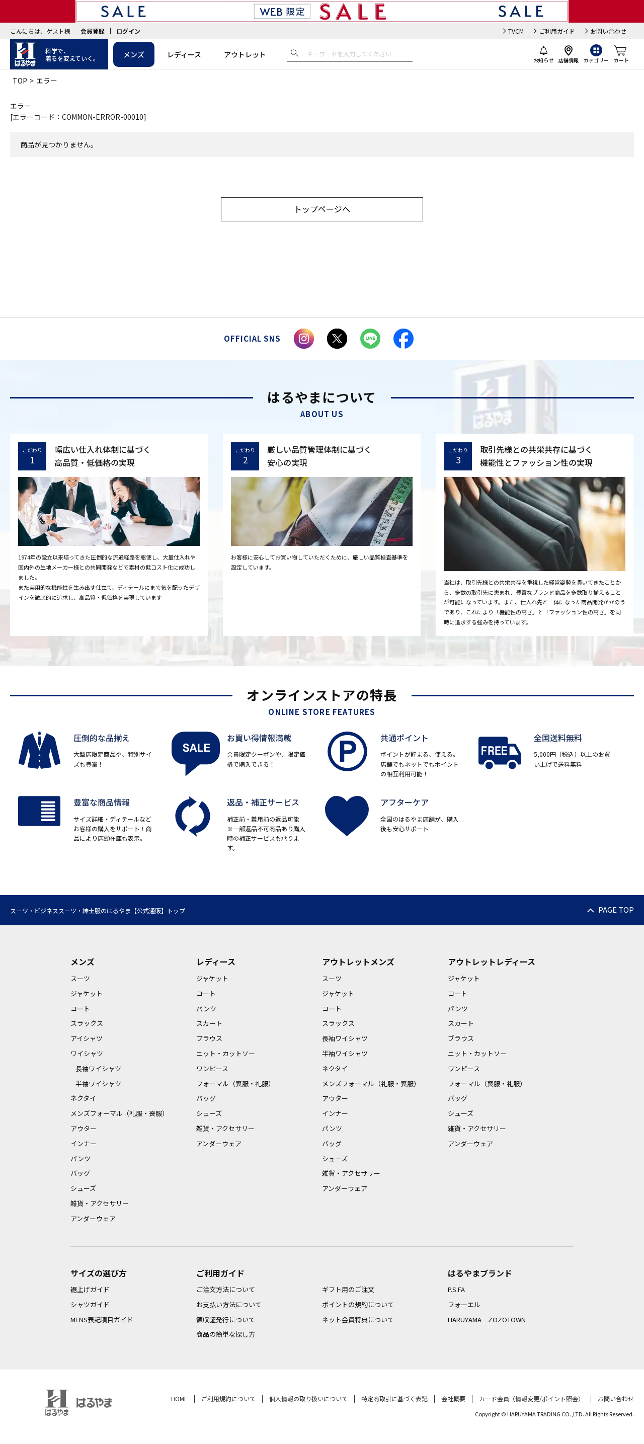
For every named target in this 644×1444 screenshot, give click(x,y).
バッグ (80, 1173)
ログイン (128, 31)
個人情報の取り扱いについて (308, 1398)
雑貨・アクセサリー (99, 1203)
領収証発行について (225, 1319)
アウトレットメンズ (358, 961)
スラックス (86, 1023)
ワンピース (212, 1068)
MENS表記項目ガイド (101, 1319)
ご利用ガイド (557, 31)
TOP (20, 80)
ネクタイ (83, 1098)
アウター (83, 1128)
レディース (184, 54)
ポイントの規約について (358, 1304)
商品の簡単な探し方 (225, 1334)
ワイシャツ (86, 1053)
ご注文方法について (225, 1289)
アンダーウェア (93, 1218)
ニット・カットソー (225, 1053)
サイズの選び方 (98, 1273)
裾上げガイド (90, 1289)
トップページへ (322, 209)
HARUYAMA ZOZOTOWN (487, 1319)
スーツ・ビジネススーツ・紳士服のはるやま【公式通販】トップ (97, 910)
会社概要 (453, 1398)
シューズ (83, 1188)
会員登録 (92, 31)
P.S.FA (456, 1289)
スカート (209, 1023)
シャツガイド (90, 1304)
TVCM (516, 31)
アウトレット (245, 54)
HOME (179, 1398)
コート (80, 1008)
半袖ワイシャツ (98, 1083)
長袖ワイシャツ (98, 1068)
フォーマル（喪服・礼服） (235, 1083)
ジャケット (86, 993)
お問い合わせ (608, 31)
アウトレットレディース (491, 961)
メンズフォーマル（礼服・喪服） (119, 1113)
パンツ (80, 1158)
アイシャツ (86, 1038)
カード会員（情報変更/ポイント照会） (531, 1398)
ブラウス (209, 1038)
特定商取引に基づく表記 (394, 1398)
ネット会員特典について (358, 1319)
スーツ (80, 978)
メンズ (133, 54)
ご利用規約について (228, 1398)
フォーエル (464, 1304)
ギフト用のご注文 (348, 1289)
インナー (83, 1143)
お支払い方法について (229, 1304)
